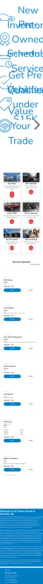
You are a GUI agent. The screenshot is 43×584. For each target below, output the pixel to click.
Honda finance (5, 545)
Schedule (12, 293)
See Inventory (12, 225)
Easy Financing (31, 251)
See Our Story (11, 197)
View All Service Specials (35, 267)
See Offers (31, 195)
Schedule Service (12, 251)
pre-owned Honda (24, 542)
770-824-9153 (12, 583)
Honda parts (39, 557)
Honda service (9, 551)
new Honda (6, 533)
